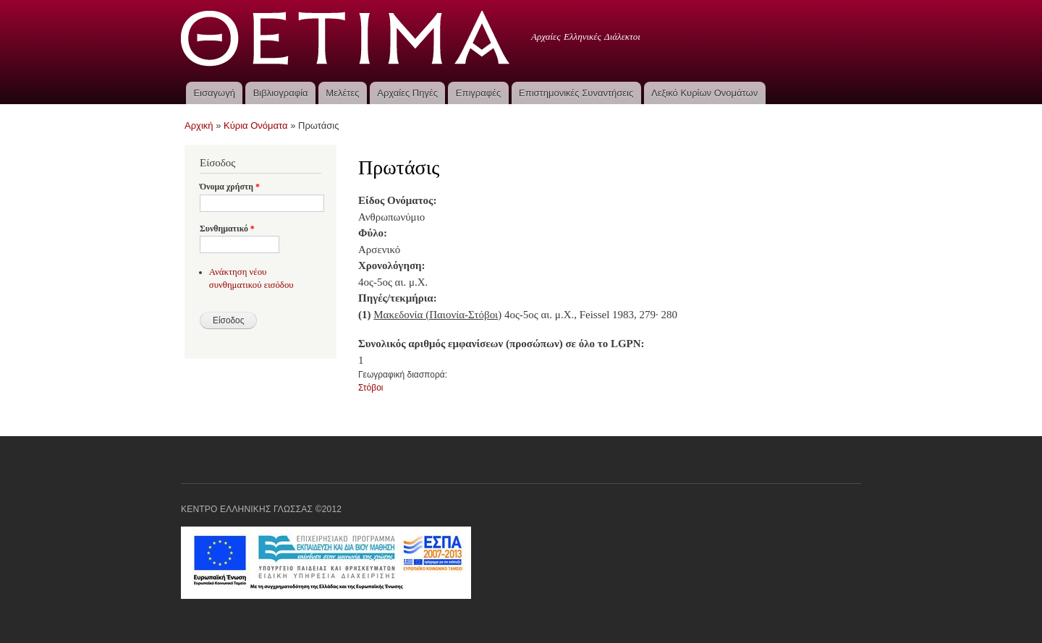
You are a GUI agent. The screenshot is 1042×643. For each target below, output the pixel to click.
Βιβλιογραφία (280, 93)
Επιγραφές (478, 93)
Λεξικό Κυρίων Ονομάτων (704, 93)
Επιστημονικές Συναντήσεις (576, 93)
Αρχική (199, 125)
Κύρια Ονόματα (256, 125)
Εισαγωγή (213, 93)
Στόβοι (370, 388)
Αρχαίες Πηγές (407, 93)
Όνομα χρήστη (230, 187)
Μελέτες (342, 93)
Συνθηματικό (227, 228)
